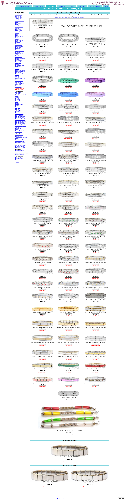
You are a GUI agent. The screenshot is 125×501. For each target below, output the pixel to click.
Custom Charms (19, 135)
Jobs (16, 54)
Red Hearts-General (20, 118)
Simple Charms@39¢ (20, 78)
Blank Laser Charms (20, 147)
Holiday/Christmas (19, 51)
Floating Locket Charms (24, 6)
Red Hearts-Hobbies (20, 120)
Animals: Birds (18, 18)
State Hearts (18, 84)
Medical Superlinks (19, 104)
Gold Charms (18, 47)
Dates (16, 34)
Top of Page (59, 498)
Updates (106, 6)
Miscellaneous (18, 60)
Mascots (17, 103)
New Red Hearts (19, 115)
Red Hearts (18, 72)
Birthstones (18, 23)
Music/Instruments (19, 65)
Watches (17, 162)
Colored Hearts (18, 31)
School (17, 77)
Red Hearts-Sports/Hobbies (21, 124)
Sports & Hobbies (19, 114)
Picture (17, 112)
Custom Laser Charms (20, 145)
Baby (16, 22)
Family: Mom (18, 37)
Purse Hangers (81, 6)
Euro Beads (71, 6)
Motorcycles (18, 63)
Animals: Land (18, 13)
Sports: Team (18, 82)
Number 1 (17, 111)
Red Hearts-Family (19, 117)
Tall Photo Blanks (19, 152)
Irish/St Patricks (19, 53)
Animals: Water (18, 15)
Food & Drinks (18, 45)
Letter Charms (18, 55)
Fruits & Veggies (19, 46)
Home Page (66, 498)
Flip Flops (17, 42)
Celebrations (18, 29)
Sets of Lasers (18, 132)
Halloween (17, 48)
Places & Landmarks (20, 70)
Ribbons (17, 75)
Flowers (17, 43)
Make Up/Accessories (20, 58)
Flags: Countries (19, 40)
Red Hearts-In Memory (20, 121)
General (17, 97)
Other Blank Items (19, 154)
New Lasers (18, 92)
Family (16, 96)
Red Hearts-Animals (20, 116)
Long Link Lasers (19, 100)
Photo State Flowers (20, 142)
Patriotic (17, 69)
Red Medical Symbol (20, 130)
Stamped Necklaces (95, 6)
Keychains (17, 159)
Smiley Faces (18, 79)
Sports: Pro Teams (19, 83)
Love (16, 102)
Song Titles (17, 110)
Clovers (17, 127)
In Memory (17, 52)
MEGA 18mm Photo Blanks (21, 153)
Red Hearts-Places (19, 122)
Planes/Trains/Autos (20, 71)
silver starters (58, 17)
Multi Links (17, 64)
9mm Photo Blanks (19, 150)
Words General (18, 85)
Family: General (19, 36)
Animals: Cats (18, 16)
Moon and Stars (19, 61)
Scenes (17, 76)
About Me (17, 93)
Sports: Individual (19, 81)
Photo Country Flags (20, 139)
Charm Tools (18, 157)
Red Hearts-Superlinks (20, 126)
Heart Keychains (19, 158)
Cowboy (17, 33)
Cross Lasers (18, 128)
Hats (16, 49)
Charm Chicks (18, 30)
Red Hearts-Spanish (20, 123)
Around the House (19, 21)
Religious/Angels (19, 73)
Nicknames (17, 66)
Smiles (16, 129)
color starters (81, 17)
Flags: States (18, 41)
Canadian (17, 25)
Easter (16, 35)
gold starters (65, 17)
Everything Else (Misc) (20, 94)
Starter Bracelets (19, 161)
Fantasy (17, 39)
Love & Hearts (18, 57)
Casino (17, 28)
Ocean (16, 67)
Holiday (17, 98)
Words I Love (18, 87)
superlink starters (73, 17)
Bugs (16, 24)
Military (17, 59)
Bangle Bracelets (39, 6)
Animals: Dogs (18, 17)
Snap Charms (62, 6)
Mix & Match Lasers (19, 146)
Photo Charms (18, 136)
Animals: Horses (19, 19)
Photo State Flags (19, 141)
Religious (17, 108)
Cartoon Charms (19, 27)
